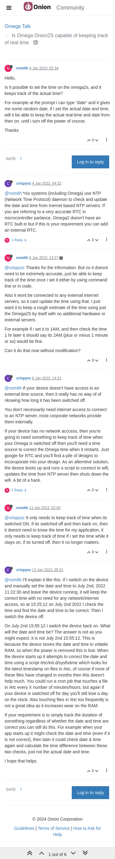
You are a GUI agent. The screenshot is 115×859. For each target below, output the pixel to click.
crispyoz (23, 183)
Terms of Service (54, 828)
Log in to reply (90, 161)
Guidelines (24, 828)
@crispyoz (15, 267)
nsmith (22, 68)
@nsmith (13, 193)
